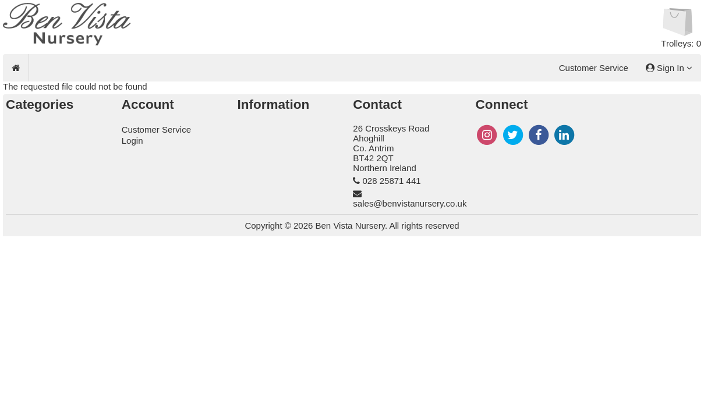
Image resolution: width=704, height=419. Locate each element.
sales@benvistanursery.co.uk (409, 203)
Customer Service (593, 68)
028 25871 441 (392, 181)
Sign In (669, 68)
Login (132, 140)
